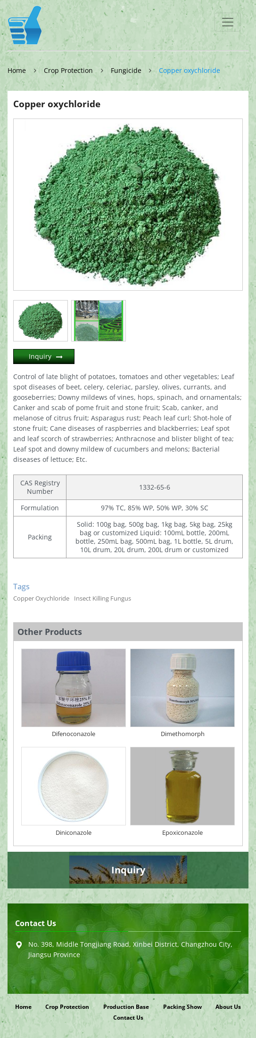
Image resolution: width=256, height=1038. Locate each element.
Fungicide (126, 70)
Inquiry (40, 356)
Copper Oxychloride (41, 598)
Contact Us (35, 923)
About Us (228, 1007)
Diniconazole (73, 832)
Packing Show (182, 1007)
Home (17, 70)
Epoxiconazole (182, 832)
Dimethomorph (183, 733)
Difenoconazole (73, 733)
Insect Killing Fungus (102, 598)
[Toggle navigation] (228, 22)
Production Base (126, 1007)
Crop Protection (68, 70)
